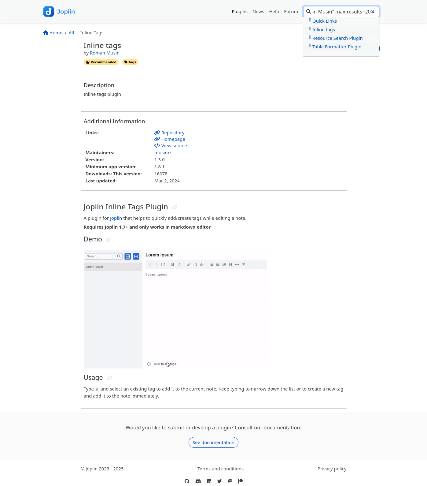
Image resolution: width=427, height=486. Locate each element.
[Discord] (198, 481)
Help (274, 11)
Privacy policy (332, 468)
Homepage (169, 139)
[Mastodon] (230, 481)
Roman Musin (105, 53)
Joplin (116, 218)
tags (130, 62)
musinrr (162, 152)
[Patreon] (240, 481)
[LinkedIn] (209, 481)
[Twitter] (219, 481)
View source (170, 145)
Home (53, 32)
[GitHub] (187, 481)
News (258, 11)
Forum (291, 11)
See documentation (213, 442)
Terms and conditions (220, 468)
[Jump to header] (174, 207)
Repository (169, 132)
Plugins (240, 11)
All (71, 32)
